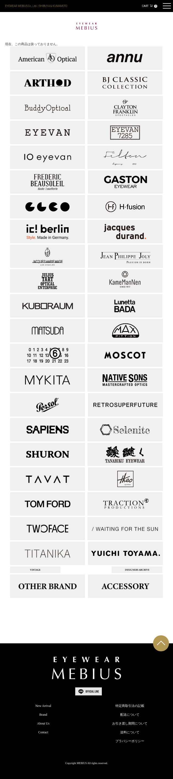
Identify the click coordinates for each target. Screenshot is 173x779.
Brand (43, 715)
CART (149, 6)
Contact (43, 732)
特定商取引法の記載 (129, 706)
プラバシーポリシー (129, 741)
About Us (43, 723)
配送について (129, 715)
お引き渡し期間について (129, 723)
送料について (129, 732)
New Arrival (43, 706)
